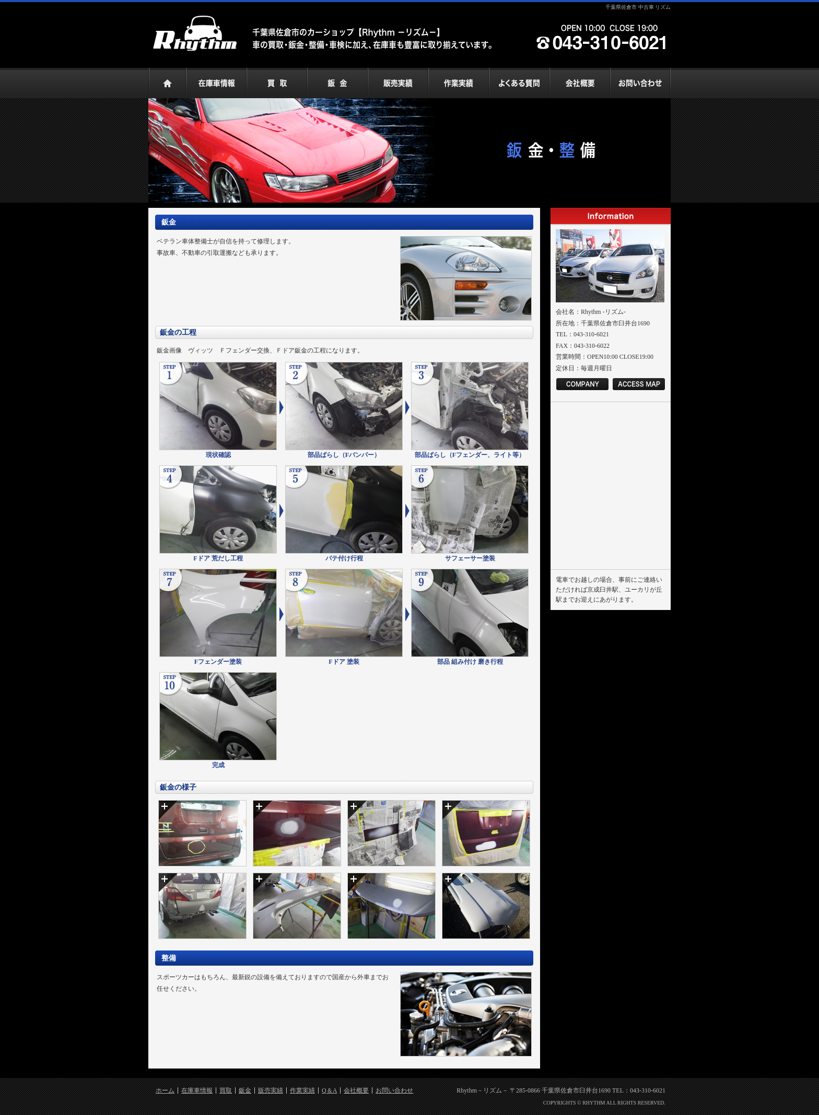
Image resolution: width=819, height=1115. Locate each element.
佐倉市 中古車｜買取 (277, 83)
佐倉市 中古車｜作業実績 (458, 83)
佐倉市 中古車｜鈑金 (337, 83)
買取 (225, 1090)
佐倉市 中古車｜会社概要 (579, 83)
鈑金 (245, 1090)
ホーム (165, 1090)
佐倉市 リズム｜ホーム (167, 83)
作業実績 (302, 1090)
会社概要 (356, 1090)
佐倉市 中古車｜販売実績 (398, 83)
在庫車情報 (197, 1090)
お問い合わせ (394, 1090)
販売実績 (270, 1090)
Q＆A (329, 1090)
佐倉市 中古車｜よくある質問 (519, 83)
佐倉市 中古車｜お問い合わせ (640, 83)
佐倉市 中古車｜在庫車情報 (216, 83)
